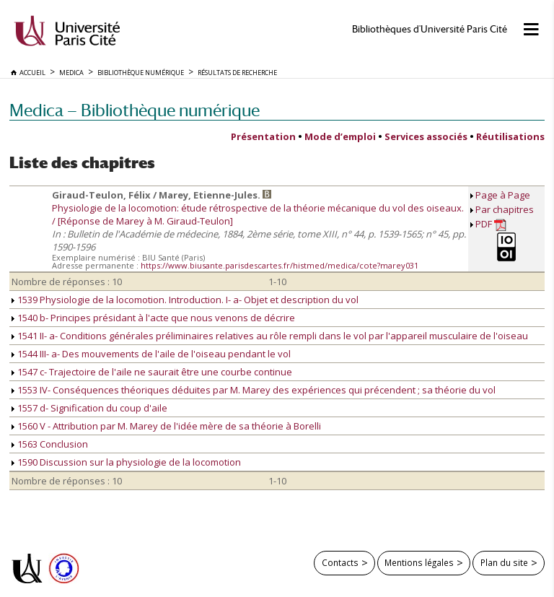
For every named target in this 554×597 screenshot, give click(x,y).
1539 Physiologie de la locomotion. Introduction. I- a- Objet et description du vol (185, 299)
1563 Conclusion (50, 443)
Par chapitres (504, 209)
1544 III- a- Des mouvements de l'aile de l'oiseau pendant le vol (151, 353)
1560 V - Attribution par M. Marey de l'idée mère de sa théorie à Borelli (166, 425)
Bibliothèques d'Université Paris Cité (429, 29)
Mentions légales (419, 562)
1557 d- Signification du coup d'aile (89, 407)
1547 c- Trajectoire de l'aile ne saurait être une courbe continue (152, 371)
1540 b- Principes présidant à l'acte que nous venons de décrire (153, 317)
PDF (490, 224)
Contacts (340, 562)
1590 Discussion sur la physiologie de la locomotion (126, 462)
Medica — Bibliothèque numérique (134, 110)
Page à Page (502, 194)
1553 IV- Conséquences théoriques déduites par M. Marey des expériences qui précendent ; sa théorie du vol (254, 389)
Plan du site (504, 562)
